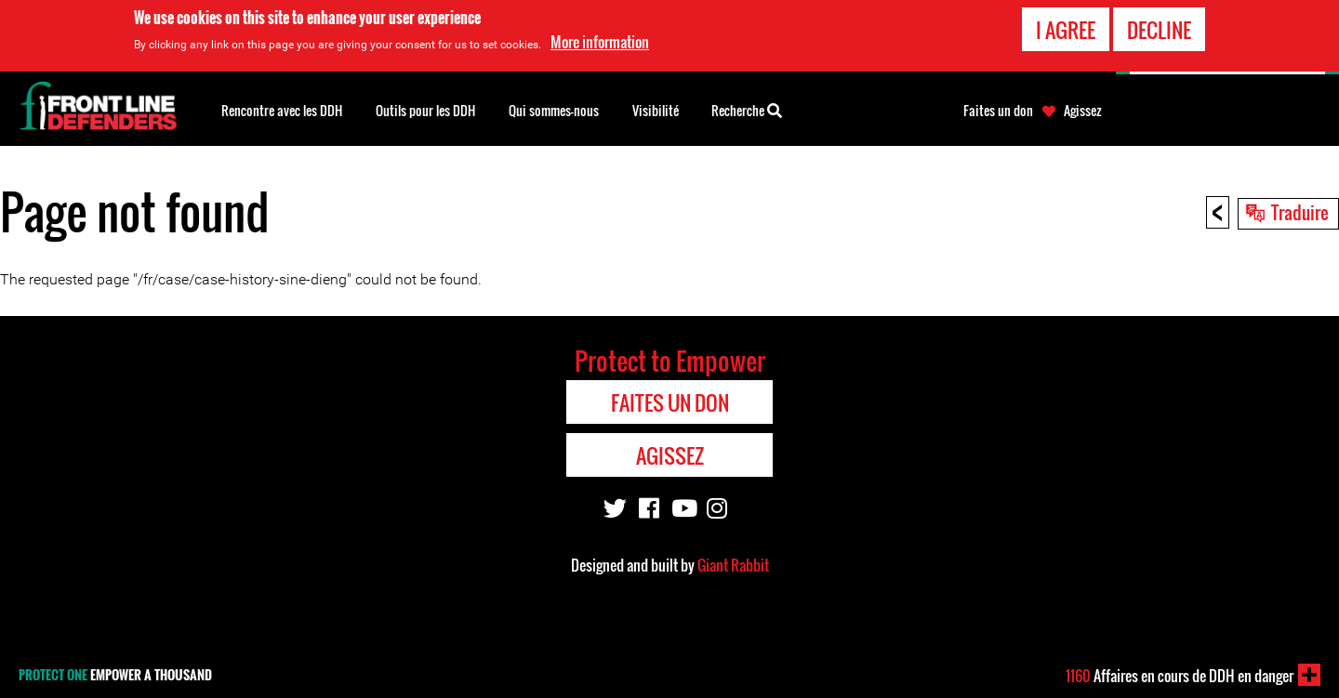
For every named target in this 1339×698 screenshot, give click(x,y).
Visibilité (655, 110)
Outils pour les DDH (425, 110)
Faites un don (998, 110)
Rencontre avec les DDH (281, 110)
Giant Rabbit (733, 565)
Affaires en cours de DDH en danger (1179, 676)
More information (599, 42)
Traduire (1300, 212)
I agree (1065, 29)
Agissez (1083, 110)
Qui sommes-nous (554, 110)
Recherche (746, 109)
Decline (1159, 29)
